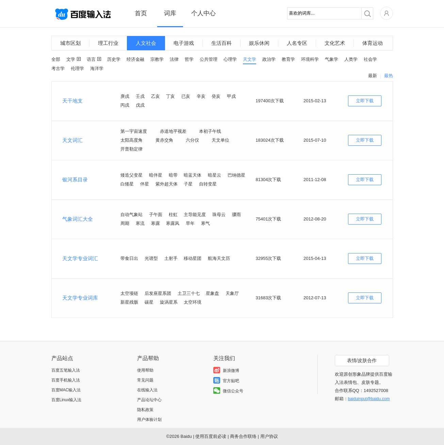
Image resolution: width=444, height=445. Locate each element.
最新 (372, 75)
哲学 (189, 59)
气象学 (331, 59)
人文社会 (146, 43)
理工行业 (108, 43)
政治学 (269, 59)
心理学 (230, 59)
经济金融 (135, 59)
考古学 (58, 68)
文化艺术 (335, 43)
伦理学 (77, 68)
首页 (141, 13)
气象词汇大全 (77, 219)
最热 (388, 75)
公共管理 (208, 59)
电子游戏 (184, 43)
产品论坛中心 (149, 399)
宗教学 (157, 59)
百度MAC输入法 (66, 390)
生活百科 (221, 43)
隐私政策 (145, 409)
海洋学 (96, 68)
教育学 (288, 59)
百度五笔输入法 (65, 370)
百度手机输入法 (65, 380)
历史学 (113, 59)
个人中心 (203, 13)
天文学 (249, 59)
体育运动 (372, 43)
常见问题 (145, 380)
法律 (174, 59)
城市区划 (70, 43)
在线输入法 (147, 390)
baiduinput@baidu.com (369, 398)
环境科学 (310, 59)
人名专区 (297, 43)
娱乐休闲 (259, 43)
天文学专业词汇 (80, 258)
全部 (55, 59)
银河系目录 (75, 179)
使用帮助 (145, 370)
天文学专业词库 (80, 298)
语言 (91, 59)
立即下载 (365, 100)
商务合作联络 (243, 436)
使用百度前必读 (210, 436)
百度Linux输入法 (66, 399)
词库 (170, 13)
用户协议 (269, 436)
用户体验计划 (149, 419)
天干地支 (72, 101)
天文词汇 (72, 140)
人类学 (351, 59)
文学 (70, 59)
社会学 (370, 59)
